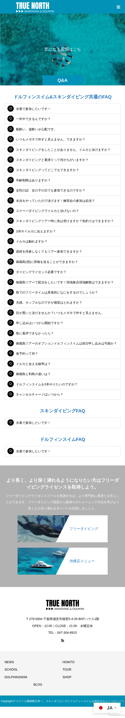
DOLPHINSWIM (16, 677)
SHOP (67, 677)
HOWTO (69, 662)
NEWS (9, 662)
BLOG (38, 684)
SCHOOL (11, 669)
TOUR (67, 669)
